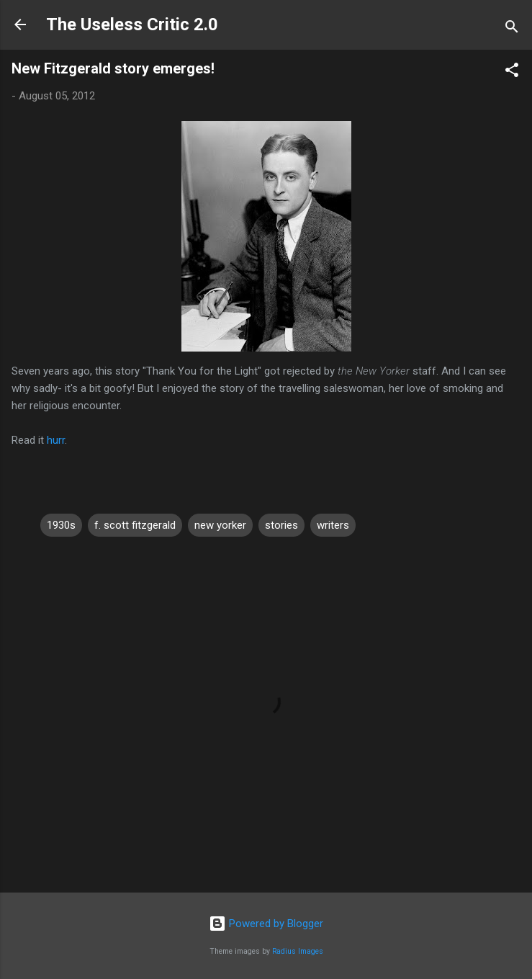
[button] (511, 72)
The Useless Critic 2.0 (132, 24)
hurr (56, 440)
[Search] (511, 29)
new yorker (220, 525)
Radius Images (297, 951)
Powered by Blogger (266, 923)
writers (333, 525)
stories (281, 525)
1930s (61, 525)
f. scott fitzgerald (135, 525)
